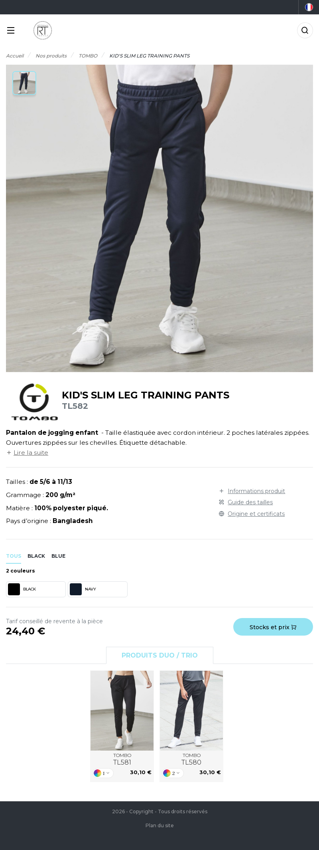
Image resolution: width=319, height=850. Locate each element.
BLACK (22, 589)
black (36, 556)
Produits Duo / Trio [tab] (160, 655)
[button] (24, 83)
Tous (13, 556)
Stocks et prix (273, 627)
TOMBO (122, 759)
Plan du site (160, 825)
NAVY (83, 589)
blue (58, 556)
